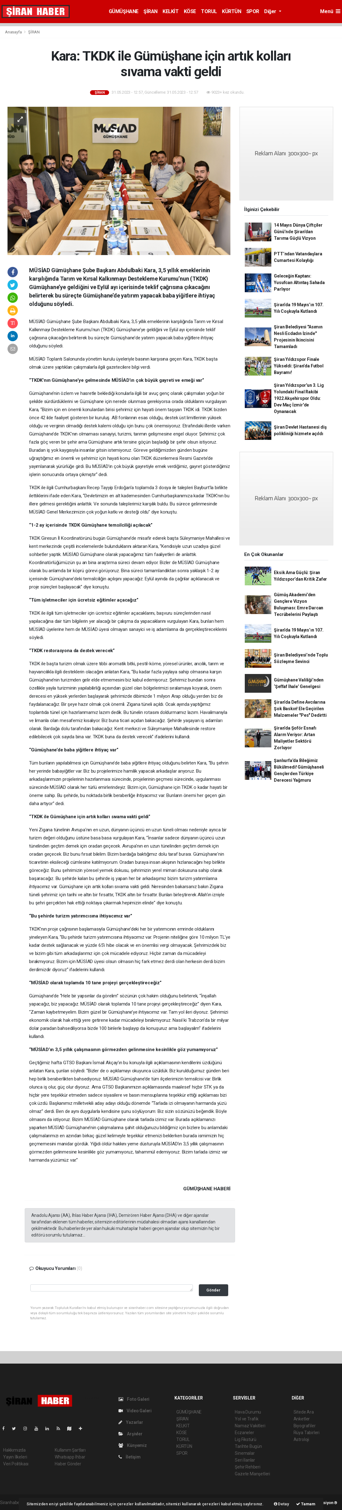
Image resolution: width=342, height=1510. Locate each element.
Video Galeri (135, 1410)
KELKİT (171, 11)
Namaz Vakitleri (250, 1425)
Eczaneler (244, 1432)
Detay (281, 1504)
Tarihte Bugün (248, 1446)
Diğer (271, 11)
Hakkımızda (14, 1450)
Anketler (302, 1418)
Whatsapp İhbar (70, 1456)
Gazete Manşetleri (252, 1473)
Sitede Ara (304, 1411)
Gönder (213, 1290)
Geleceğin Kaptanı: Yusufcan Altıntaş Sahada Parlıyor (299, 282)
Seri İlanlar (245, 1460)
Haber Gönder (68, 1463)
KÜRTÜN (231, 11)
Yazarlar (130, 1422)
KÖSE (190, 11)
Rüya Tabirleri (306, 1432)
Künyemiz (132, 1445)
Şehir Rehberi (247, 1466)
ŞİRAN (150, 11)
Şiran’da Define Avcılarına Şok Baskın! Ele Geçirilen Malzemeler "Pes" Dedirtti (300, 709)
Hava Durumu (248, 1411)
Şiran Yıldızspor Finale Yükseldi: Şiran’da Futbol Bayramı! (298, 366)
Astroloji (301, 1439)
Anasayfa (14, 32)
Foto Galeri (134, 1399)
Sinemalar (244, 1453)
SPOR (252, 11)
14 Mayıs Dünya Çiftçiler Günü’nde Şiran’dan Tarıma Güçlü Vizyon (298, 232)
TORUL (209, 11)
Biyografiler (305, 1425)
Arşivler (130, 1433)
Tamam (305, 1504)
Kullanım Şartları (70, 1450)
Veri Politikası (15, 1463)
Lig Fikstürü (245, 1439)
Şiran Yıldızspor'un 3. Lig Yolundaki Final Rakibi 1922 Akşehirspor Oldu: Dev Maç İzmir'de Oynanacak (299, 398)
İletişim (129, 1456)
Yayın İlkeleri (15, 1456)
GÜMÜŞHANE (123, 11)
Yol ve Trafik (247, 1418)
